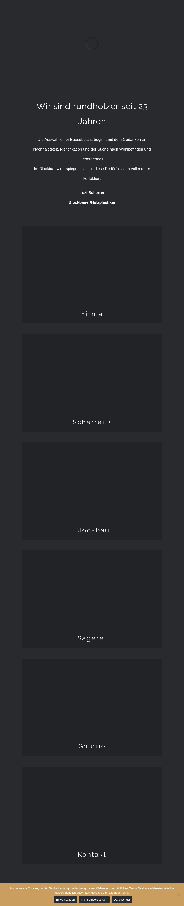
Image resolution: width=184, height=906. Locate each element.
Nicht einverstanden (94, 899)
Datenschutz (122, 899)
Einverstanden (65, 899)
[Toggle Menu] (173, 9)
